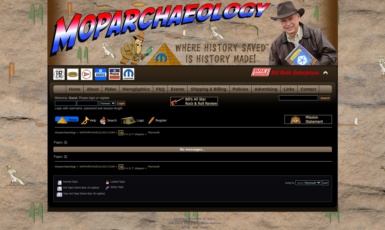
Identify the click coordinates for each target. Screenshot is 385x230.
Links (289, 89)
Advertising (266, 89)
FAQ (160, 89)
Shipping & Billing (208, 89)
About (92, 89)
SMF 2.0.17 (175, 223)
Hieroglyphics (136, 89)
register (104, 98)
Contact (308, 89)
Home (75, 89)
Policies (240, 89)
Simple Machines (211, 223)
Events (177, 89)
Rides (110, 89)
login (92, 98)
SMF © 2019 (191, 223)
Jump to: (290, 182)
